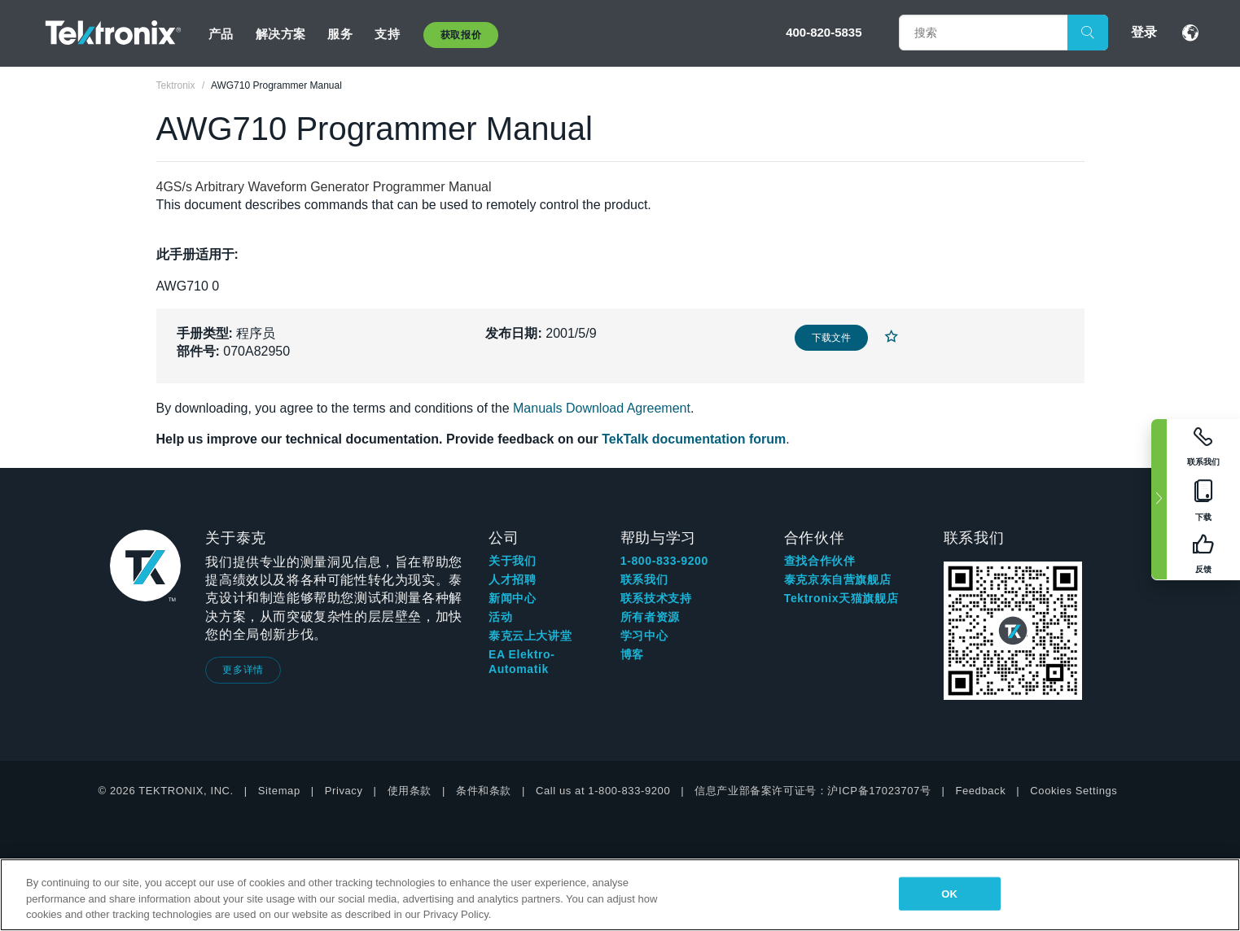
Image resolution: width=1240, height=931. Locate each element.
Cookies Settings (1073, 791)
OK (949, 893)
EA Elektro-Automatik (522, 661)
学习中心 (644, 635)
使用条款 (410, 791)
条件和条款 (483, 791)
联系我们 (644, 579)
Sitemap (279, 791)
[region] (620, 895)
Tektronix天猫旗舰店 (841, 598)
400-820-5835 (823, 32)
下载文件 (831, 337)
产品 (221, 34)
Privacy (344, 791)
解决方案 (281, 34)
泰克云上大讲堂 (530, 635)
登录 (1144, 32)
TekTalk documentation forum (694, 439)
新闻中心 (512, 598)
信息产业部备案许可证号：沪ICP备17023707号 (812, 791)
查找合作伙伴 (820, 560)
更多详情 (242, 669)
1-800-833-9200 (664, 560)
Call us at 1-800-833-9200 (603, 791)
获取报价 (460, 35)
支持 (387, 34)
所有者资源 (650, 616)
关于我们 (512, 560)
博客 (632, 654)
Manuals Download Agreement (601, 408)
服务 (340, 34)
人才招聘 (512, 579)
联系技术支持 (656, 598)
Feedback (980, 791)
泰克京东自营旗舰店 (837, 579)
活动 (500, 616)
